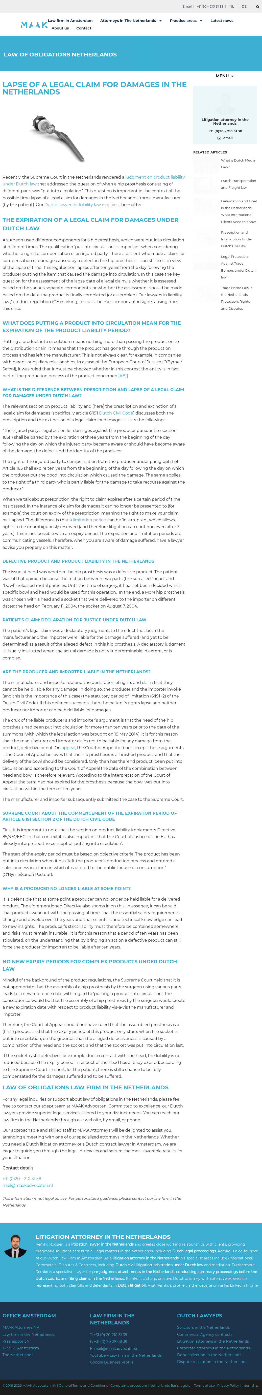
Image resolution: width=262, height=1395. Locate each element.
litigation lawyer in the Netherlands (102, 1244)
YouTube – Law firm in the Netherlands (126, 1355)
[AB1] (123, 375)
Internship (250, 1385)
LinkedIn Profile (244, 1285)
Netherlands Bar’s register (171, 1385)
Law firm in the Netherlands (29, 1334)
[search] (257, 7)
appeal (68, 747)
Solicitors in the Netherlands (203, 1327)
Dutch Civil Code (116, 413)
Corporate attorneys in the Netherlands (213, 1348)
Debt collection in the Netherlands (209, 1355)
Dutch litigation (132, 1285)
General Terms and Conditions (83, 1385)
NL (231, 6)
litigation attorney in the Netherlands (146, 1258)
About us (60, 28)
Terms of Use (204, 1385)
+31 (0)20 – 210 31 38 (22, 1178)
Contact (83, 28)
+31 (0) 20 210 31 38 (110, 1335)
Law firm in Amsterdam (70, 20)
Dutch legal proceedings (194, 1251)
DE (244, 6)
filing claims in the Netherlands (96, 1278)
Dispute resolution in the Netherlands (212, 1361)
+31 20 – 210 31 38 (210, 6)
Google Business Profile (112, 1362)
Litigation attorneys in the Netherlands (213, 1341)
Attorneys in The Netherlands (131, 20)
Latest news (221, 20)
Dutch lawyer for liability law (72, 204)
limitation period (89, 520)
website (205, 1285)
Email (187, 6)
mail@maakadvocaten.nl (28, 1185)
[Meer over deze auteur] (225, 103)
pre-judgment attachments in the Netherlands (133, 1272)
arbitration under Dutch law (178, 1265)
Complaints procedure (128, 1385)
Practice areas (186, 20)
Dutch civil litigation (133, 1265)
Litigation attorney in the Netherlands (225, 121)
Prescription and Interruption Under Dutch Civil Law (236, 239)
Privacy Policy (228, 1385)
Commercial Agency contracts (204, 1334)
